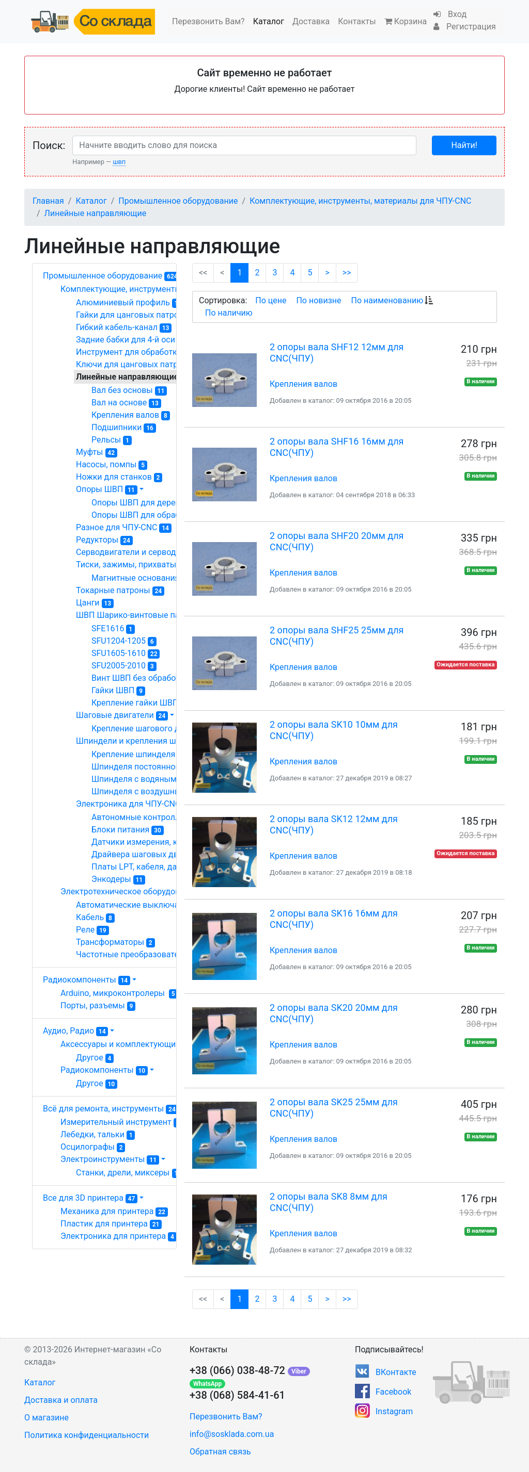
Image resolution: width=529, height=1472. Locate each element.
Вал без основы (129, 390)
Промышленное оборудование (178, 201)
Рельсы (111, 440)
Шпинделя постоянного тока (152, 767)
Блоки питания (127, 830)
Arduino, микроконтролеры (118, 993)
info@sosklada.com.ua (232, 1434)
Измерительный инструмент (122, 1122)
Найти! (464, 145)
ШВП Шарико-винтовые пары (140, 615)
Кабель (95, 917)
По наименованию (387, 300)
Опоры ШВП (106, 489)
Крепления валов (130, 415)
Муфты (96, 452)
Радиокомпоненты (86, 980)
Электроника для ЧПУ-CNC (137, 804)
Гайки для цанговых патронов (140, 315)
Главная (48, 201)
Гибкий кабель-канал (124, 327)
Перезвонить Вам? (208, 21)
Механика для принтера (114, 1211)
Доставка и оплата (61, 1400)
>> (347, 272)
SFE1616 (113, 629)
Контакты (357, 21)
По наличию (229, 313)
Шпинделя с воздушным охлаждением (172, 792)
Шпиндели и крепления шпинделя (149, 741)
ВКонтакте (396, 1372)
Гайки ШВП (118, 690)
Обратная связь (220, 1452)
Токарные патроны (120, 590)
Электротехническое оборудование (136, 892)
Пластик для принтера (111, 1224)
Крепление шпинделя (138, 754)
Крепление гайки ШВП (140, 703)
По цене (270, 300)
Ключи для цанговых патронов (141, 364)
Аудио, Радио (75, 1031)
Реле (92, 930)
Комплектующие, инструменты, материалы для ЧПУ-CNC (360, 201)
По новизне (318, 300)
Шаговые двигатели (122, 715)
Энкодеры (118, 879)
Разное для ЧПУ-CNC (124, 527)
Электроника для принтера (118, 1236)
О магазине (46, 1417)
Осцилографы (92, 1147)
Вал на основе (126, 403)
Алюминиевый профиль (130, 303)
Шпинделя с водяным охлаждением (168, 779)
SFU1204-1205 (124, 641)
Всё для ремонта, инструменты (110, 1109)
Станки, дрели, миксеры (130, 1173)
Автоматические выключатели (141, 905)
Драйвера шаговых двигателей (159, 854)
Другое (95, 1058)
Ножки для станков (119, 477)
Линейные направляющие (95, 213)
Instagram (394, 1411)
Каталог (268, 21)
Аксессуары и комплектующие (125, 1044)
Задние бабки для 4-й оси (130, 340)
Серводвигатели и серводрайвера (149, 552)
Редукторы (104, 540)
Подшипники (123, 427)
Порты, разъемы (97, 1006)
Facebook (393, 1392)
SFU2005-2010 (124, 666)
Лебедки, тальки (97, 1135)
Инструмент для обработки (136, 352)
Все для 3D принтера (90, 1198)
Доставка (311, 21)
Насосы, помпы (111, 465)
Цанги (95, 603)
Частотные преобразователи (139, 955)
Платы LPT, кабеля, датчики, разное (168, 867)
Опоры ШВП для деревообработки (163, 503)
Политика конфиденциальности (86, 1435)
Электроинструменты (109, 1159)
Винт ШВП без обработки (145, 678)
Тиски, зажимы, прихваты (133, 565)
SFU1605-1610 (125, 653)
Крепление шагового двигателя (158, 729)
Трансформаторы (115, 942)
